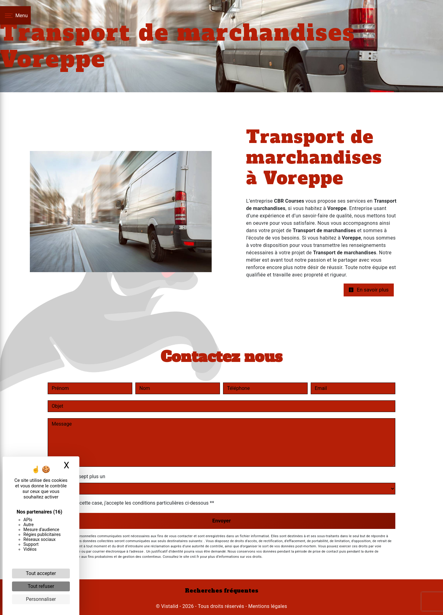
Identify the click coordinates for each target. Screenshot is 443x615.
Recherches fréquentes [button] (221, 590)
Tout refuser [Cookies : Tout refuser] (41, 586)
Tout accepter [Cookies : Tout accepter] (41, 573)
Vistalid (169, 606)
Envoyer (221, 521)
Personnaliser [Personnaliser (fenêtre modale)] (41, 599)
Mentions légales (267, 606)
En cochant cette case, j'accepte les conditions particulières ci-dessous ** (134, 503)
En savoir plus (369, 290)
